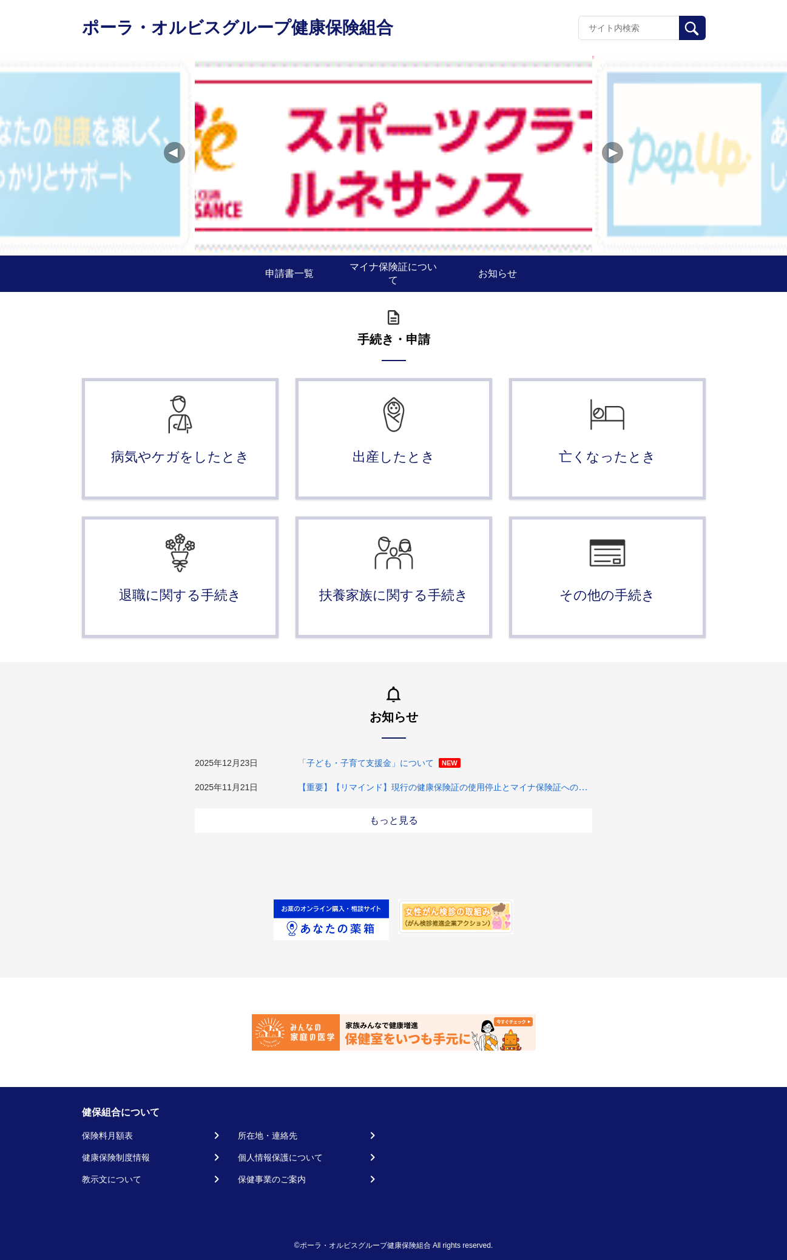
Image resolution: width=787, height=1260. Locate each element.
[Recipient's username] (629, 28)
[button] (612, 152)
